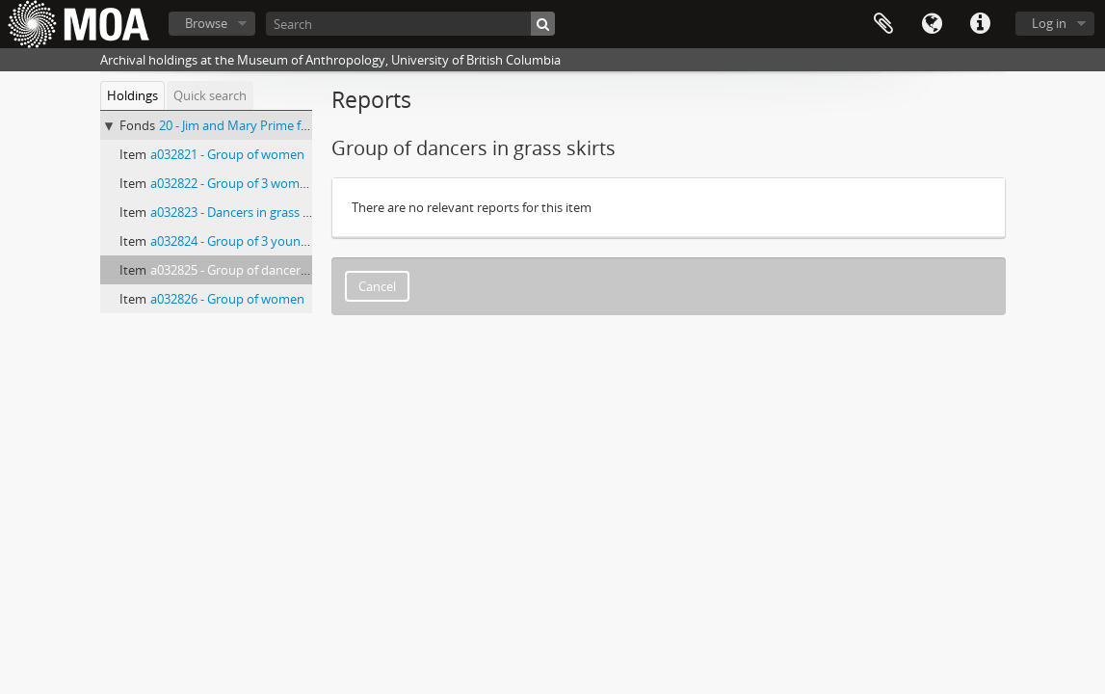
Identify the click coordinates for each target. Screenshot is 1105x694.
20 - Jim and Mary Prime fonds (244, 125)
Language (932, 24)
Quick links (980, 24)
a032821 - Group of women (227, 154)
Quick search (210, 95)
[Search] (410, 24)
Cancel (377, 286)
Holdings (132, 95)
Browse (206, 23)
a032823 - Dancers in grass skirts (241, 212)
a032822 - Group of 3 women (232, 183)
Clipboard (883, 24)
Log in (1049, 23)
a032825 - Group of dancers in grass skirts (268, 270)
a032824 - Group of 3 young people (250, 241)
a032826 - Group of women (227, 298)
